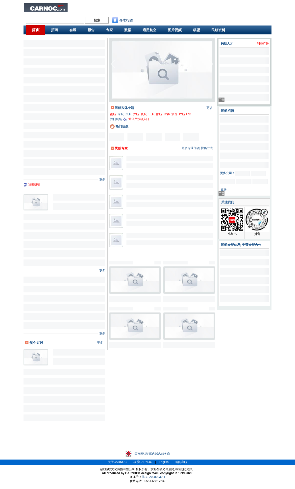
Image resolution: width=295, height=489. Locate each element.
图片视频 (175, 30)
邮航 (159, 114)
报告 (91, 30)
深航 (136, 114)
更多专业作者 (190, 148)
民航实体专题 (124, 108)
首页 (36, 30)
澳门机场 (116, 119)
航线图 (125, 10)
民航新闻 (90, 6)
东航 (121, 114)
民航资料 (146, 6)
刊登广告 (263, 43)
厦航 (144, 114)
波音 (174, 114)
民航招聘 (108, 6)
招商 (54, 30)
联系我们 (165, 6)
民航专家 (121, 148)
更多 (102, 179)
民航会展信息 (230, 245)
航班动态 (146, 10)
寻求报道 (122, 20)
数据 (127, 30)
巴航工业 (185, 114)
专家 (109, 30)
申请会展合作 (251, 245)
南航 (113, 114)
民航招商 (127, 6)
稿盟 (196, 30)
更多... (225, 189)
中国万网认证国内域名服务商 (147, 454)
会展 (72, 30)
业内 (75, 6)
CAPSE (107, 10)
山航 (151, 114)
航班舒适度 (91, 10)
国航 (128, 114)
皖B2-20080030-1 (153, 477)
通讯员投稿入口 (138, 119)
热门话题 (119, 126)
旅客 (75, 10)
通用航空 (149, 30)
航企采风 (36, 343)
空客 (167, 114)
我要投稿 (34, 184)
